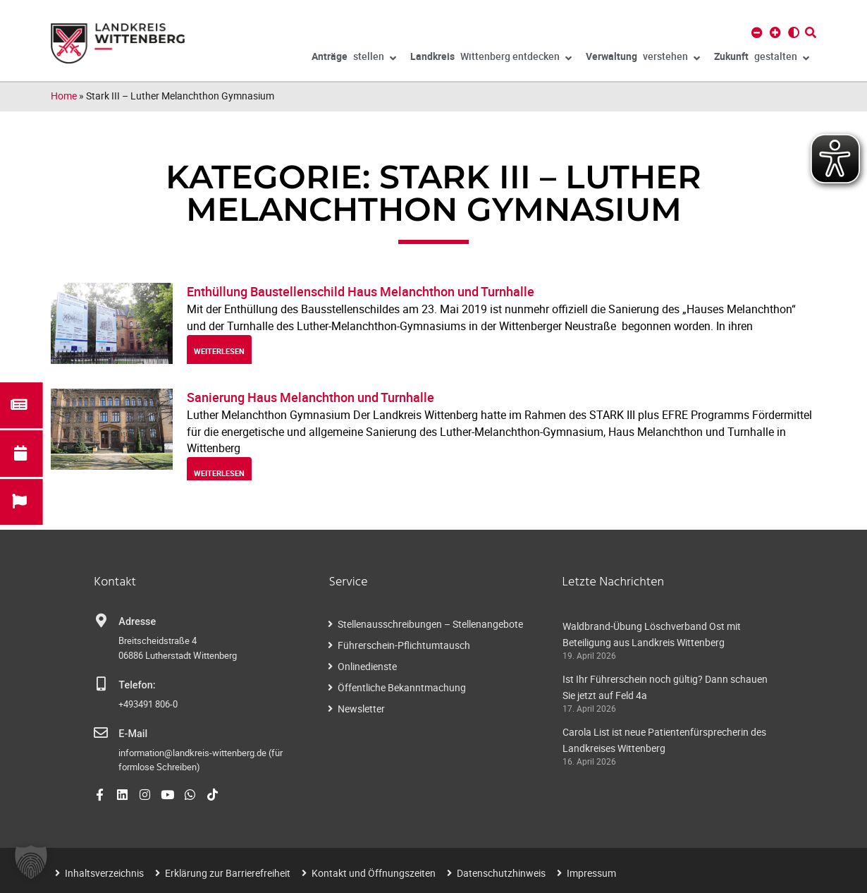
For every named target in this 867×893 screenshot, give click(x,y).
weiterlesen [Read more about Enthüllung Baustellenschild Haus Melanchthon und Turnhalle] (219, 351)
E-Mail (132, 734)
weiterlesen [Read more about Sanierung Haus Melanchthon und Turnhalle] (219, 473)
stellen (354, 59)
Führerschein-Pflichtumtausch (404, 645)
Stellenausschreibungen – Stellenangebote (430, 624)
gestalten (761, 59)
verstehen (643, 59)
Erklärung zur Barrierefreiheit (227, 873)
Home (64, 95)
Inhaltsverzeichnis (104, 873)
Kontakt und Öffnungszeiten (374, 873)
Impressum (591, 873)
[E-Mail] (101, 733)
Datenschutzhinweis (501, 873)
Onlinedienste (367, 666)
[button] (31, 862)
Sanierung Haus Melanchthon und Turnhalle (310, 397)
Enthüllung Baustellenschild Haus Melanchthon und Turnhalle (360, 291)
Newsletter (361, 708)
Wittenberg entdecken (491, 59)
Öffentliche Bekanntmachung (402, 687)
